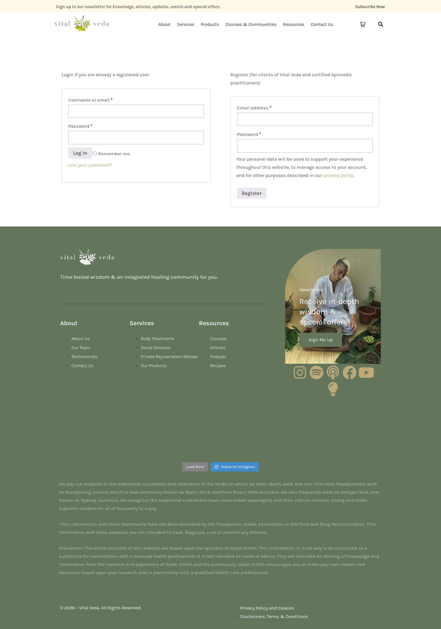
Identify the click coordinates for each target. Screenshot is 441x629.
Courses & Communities (251, 24)
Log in (80, 153)
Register (252, 193)
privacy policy (338, 175)
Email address (254, 108)
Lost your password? (90, 165)
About (164, 24)
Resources (293, 24)
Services (185, 24)
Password (80, 126)
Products (210, 24)
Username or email (90, 100)
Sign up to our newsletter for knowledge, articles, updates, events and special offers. (138, 6)
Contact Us (322, 24)
